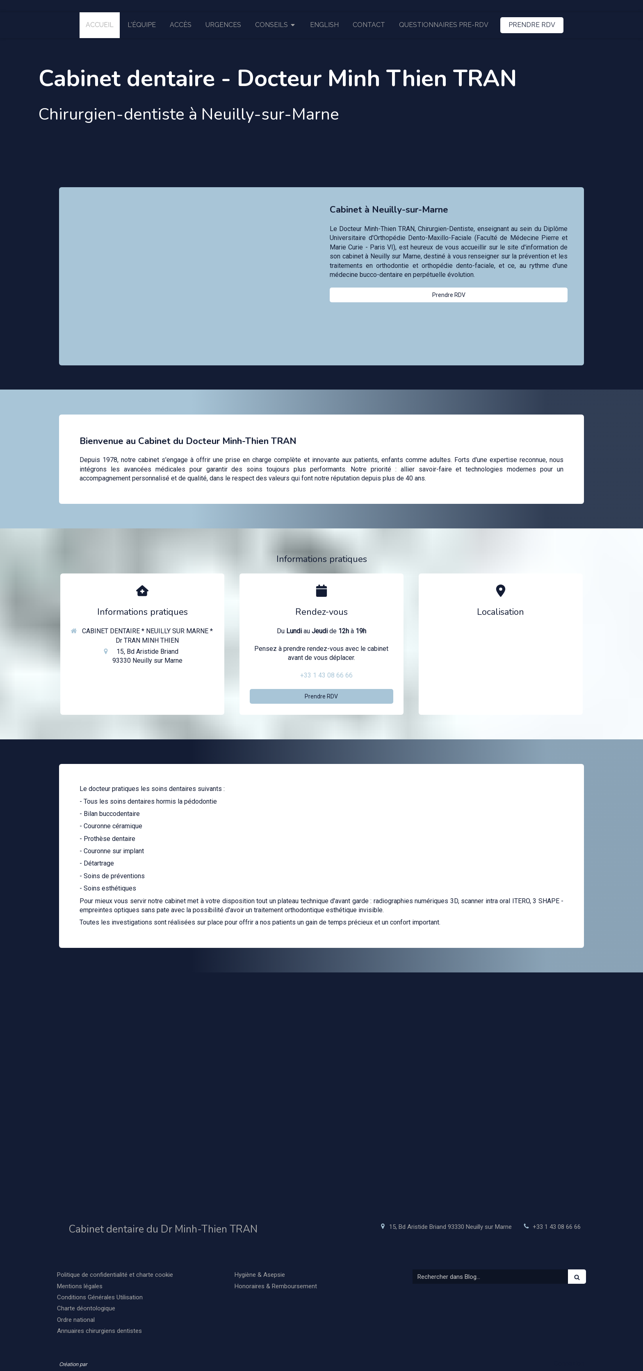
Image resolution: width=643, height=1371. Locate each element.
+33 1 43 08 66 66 (326, 675)
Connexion (569, 1363)
